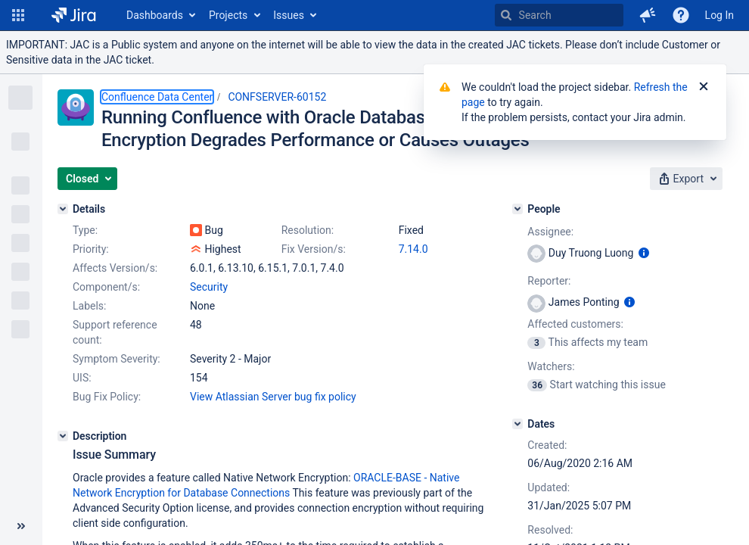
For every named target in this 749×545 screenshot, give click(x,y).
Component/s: (106, 287)
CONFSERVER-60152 (277, 97)
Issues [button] (288, 15)
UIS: (82, 378)
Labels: (89, 306)
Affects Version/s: (115, 268)
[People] (517, 209)
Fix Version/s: (313, 249)
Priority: (91, 249)
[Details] (62, 209)
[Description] (62, 436)
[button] (18, 15)
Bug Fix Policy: (107, 397)
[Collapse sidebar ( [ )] (21, 526)
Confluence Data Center (157, 97)
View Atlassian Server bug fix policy (273, 397)
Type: (85, 230)
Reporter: (548, 281)
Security (209, 287)
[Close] (703, 87)
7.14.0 (413, 249)
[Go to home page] (74, 15)
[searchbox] (559, 15)
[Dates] (517, 424)
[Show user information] (644, 253)
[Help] (681, 15)
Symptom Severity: (116, 359)
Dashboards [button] (154, 15)
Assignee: (550, 232)
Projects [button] (228, 15)
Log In (719, 15)
